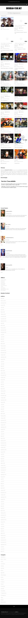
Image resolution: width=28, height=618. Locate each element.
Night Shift (2, 572)
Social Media (3, 590)
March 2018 (3, 463)
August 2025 (3, 305)
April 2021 (2, 386)
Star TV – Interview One (19, 110)
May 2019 (2, 436)
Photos (2, 577)
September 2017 (3, 474)
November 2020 (3, 395)
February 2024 (3, 327)
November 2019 (3, 422)
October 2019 (3, 424)
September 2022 (3, 357)
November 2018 (3, 445)
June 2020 (2, 406)
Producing (2, 581)
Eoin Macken (3, 284)
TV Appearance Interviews (5, 29)
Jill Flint (2, 286)
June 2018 (2, 456)
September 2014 (3, 544)
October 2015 (3, 517)
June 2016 (2, 503)
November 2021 (3, 375)
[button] (26, 4)
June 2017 (2, 481)
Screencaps (3, 586)
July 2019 (2, 431)
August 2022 (3, 359)
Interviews (2, 568)
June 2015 (2, 526)
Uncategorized (3, 595)
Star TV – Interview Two (5, 110)
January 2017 (3, 490)
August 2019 (3, 429)
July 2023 (2, 334)
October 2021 (3, 377)
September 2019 (3, 427)
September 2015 (3, 519)
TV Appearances (3, 593)
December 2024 (3, 316)
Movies (2, 570)
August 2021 (3, 379)
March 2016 (3, 510)
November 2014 (3, 542)
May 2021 (2, 384)
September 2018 (3, 449)
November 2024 (3, 318)
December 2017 (3, 467)
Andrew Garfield (3, 279)
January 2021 (3, 393)
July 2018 (2, 454)
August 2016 (3, 499)
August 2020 (3, 402)
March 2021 (3, 388)
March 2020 (3, 413)
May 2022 (2, 366)
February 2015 (3, 535)
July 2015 (2, 524)
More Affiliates (3, 290)
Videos (2, 597)
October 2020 (3, 397)
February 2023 (3, 345)
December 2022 (3, 350)
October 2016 (3, 494)
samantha (3, 26)
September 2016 (3, 497)
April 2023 (2, 341)
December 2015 (3, 515)
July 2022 (2, 361)
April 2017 (2, 485)
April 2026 (2, 298)
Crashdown (3, 282)
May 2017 (2, 483)
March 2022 (3, 370)
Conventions (3, 563)
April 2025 (2, 309)
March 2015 (3, 533)
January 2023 (3, 348)
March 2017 (3, 488)
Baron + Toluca (3, 559)
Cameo (2, 561)
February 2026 (3, 300)
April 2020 (2, 411)
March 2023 (3, 343)
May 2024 (2, 323)
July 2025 (2, 307)
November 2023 (3, 332)
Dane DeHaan (3, 283)
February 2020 (3, 415)
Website (2, 599)
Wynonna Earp (3, 602)
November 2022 (3, 352)
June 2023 (2, 336)
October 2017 (3, 472)
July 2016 (2, 501)
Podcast (2, 579)
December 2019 (3, 420)
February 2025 (3, 314)
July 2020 (2, 404)
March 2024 (3, 325)
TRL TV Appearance (4, 94)
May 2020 (2, 409)
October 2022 (3, 354)
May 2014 (2, 551)
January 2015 (3, 537)
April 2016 (2, 508)
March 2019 (3, 438)
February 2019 (3, 440)
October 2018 (3, 447)
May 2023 (2, 339)
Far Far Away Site (4, 285)
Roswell (2, 584)
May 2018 (2, 458)
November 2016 (3, 492)
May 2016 (2, 506)
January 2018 (3, 465)
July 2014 (2, 546)
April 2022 (2, 368)
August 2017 (3, 476)
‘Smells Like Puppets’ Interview (20, 43)
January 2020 (3, 418)
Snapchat (2, 588)
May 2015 (2, 528)
